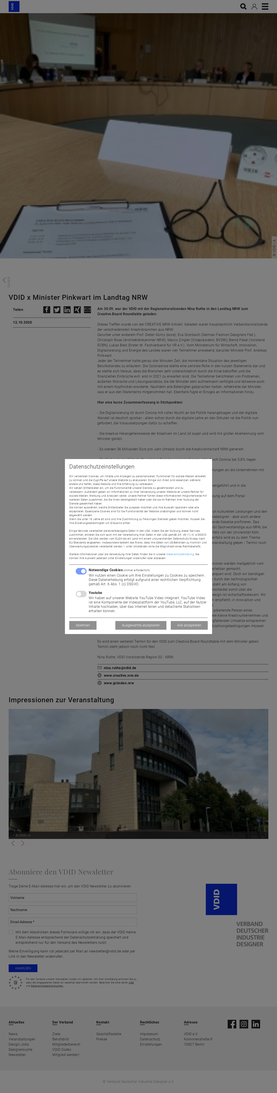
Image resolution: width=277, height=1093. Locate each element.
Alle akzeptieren (189, 625)
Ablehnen (83, 625)
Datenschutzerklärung (180, 554)
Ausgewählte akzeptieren (141, 625)
